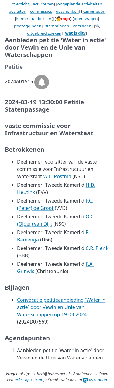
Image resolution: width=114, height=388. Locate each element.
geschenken (67, 11)
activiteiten (43, 4)
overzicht (20, 4)
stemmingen (57, 26)
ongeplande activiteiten (79, 4)
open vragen (86, 18)
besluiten (17, 11)
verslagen (82, 26)
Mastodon (95, 380)
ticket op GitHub (28, 380)
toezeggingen (28, 26)
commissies (41, 11)
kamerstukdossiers (34, 18)
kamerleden (93, 11)
